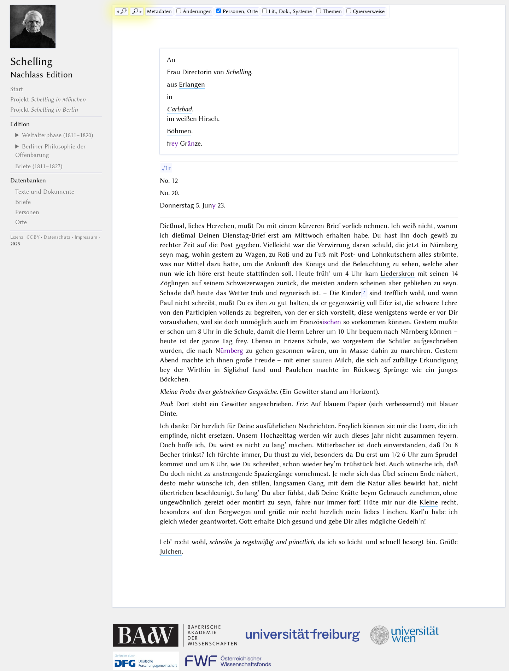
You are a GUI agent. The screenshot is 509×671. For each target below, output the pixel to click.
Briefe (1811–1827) (38, 166)
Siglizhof (236, 370)
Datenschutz (57, 237)
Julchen (171, 551)
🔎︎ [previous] (123, 11)
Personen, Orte (237, 11)
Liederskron (397, 273)
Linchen (394, 512)
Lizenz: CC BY (25, 237)
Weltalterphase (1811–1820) (57, 135)
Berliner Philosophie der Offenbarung (50, 150)
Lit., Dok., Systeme (287, 11)
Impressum (86, 237)
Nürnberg (444, 245)
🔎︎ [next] (135, 11)
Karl (416, 512)
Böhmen (179, 131)
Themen (329, 11)
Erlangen (192, 84)
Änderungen (194, 11)
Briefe (23, 201)
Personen (27, 212)
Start (16, 89)
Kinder (351, 293)
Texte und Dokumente (44, 191)
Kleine (429, 502)
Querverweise (365, 11)
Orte (21, 222)
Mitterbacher (335, 445)
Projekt (48, 99)
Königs (315, 264)
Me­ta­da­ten (159, 11)
